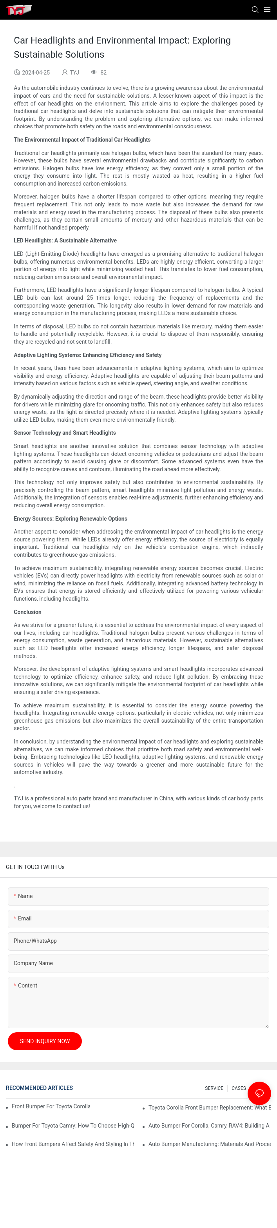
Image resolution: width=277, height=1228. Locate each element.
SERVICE (214, 1088)
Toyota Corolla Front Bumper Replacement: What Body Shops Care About (209, 1107)
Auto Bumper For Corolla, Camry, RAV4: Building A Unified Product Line (209, 1125)
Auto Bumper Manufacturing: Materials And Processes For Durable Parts (209, 1144)
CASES (239, 1088)
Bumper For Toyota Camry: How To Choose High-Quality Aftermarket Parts (73, 1125)
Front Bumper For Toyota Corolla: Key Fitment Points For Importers (51, 1106)
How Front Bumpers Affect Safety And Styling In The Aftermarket (73, 1144)
